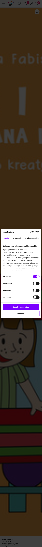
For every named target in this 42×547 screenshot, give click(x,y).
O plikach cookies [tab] (32, 238)
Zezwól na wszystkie (21, 307)
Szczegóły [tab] (17, 238)
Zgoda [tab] (6, 238)
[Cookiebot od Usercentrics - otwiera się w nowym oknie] (29, 232)
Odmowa (21, 314)
